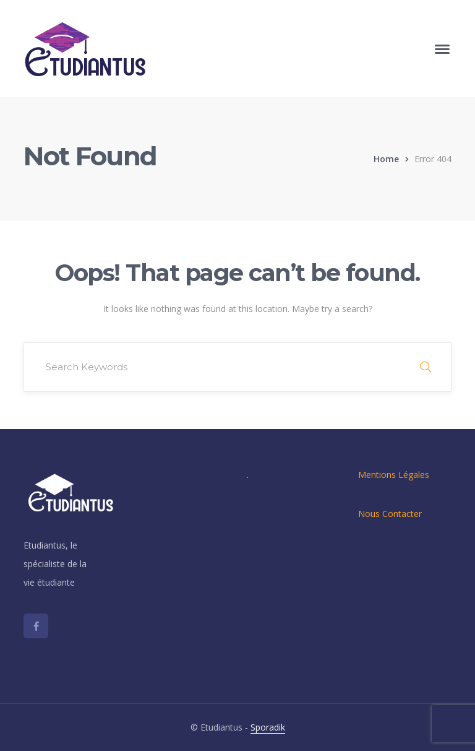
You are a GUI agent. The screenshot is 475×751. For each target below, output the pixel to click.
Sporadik (267, 727)
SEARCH (425, 367)
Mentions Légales (393, 474)
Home (386, 159)
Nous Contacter (390, 513)
